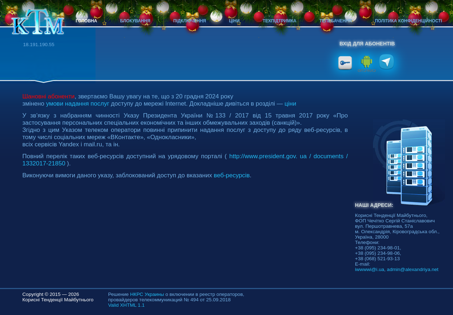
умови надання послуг (77, 103)
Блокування (135, 20)
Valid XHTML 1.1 (126, 305)
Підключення (189, 20)
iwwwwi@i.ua (369, 269)
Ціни (234, 20)
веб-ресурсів (232, 175)
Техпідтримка (280, 20)
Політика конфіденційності (408, 20)
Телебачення (335, 20)
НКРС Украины (147, 294)
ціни (290, 103)
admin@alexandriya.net (413, 269)
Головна (86, 20)
